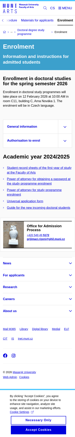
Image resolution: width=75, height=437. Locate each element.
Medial (56, 329)
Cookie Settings (22, 415)
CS (52, 8)
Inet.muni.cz (25, 338)
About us (10, 311)
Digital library (40, 329)
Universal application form (25, 201)
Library (24, 329)
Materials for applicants (37, 20)
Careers (9, 299)
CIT (5, 338)
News (7, 263)
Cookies (24, 377)
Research (10, 287)
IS (12, 338)
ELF (66, 329)
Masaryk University (24, 372)
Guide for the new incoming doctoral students (38, 207)
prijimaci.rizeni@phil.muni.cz (46, 239)
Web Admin (10, 377)
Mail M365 (9, 329)
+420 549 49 (38, 235)
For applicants (13, 275)
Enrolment (65, 20)
